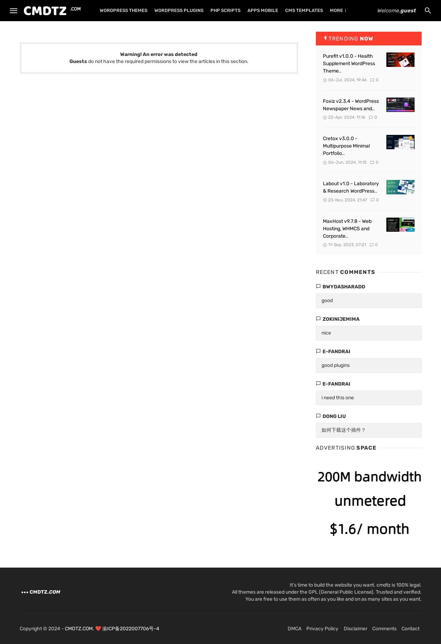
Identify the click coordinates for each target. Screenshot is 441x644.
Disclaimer (355, 629)
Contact (410, 629)
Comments (384, 629)
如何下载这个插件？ (343, 430)
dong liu (334, 416)
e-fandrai (336, 352)
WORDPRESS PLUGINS (178, 10)
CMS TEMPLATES (304, 10)
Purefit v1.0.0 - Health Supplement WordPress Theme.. (349, 63)
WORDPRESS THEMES (123, 10)
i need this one (337, 398)
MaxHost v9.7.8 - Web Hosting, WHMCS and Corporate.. (347, 228)
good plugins (335, 365)
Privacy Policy (322, 629)
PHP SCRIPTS (225, 10)
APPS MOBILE (262, 10)
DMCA (294, 629)
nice (326, 333)
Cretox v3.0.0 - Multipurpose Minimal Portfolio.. (346, 146)
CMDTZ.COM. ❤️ (83, 629)
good (327, 301)
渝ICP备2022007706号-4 (130, 629)
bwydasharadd (344, 287)
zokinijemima (341, 319)
